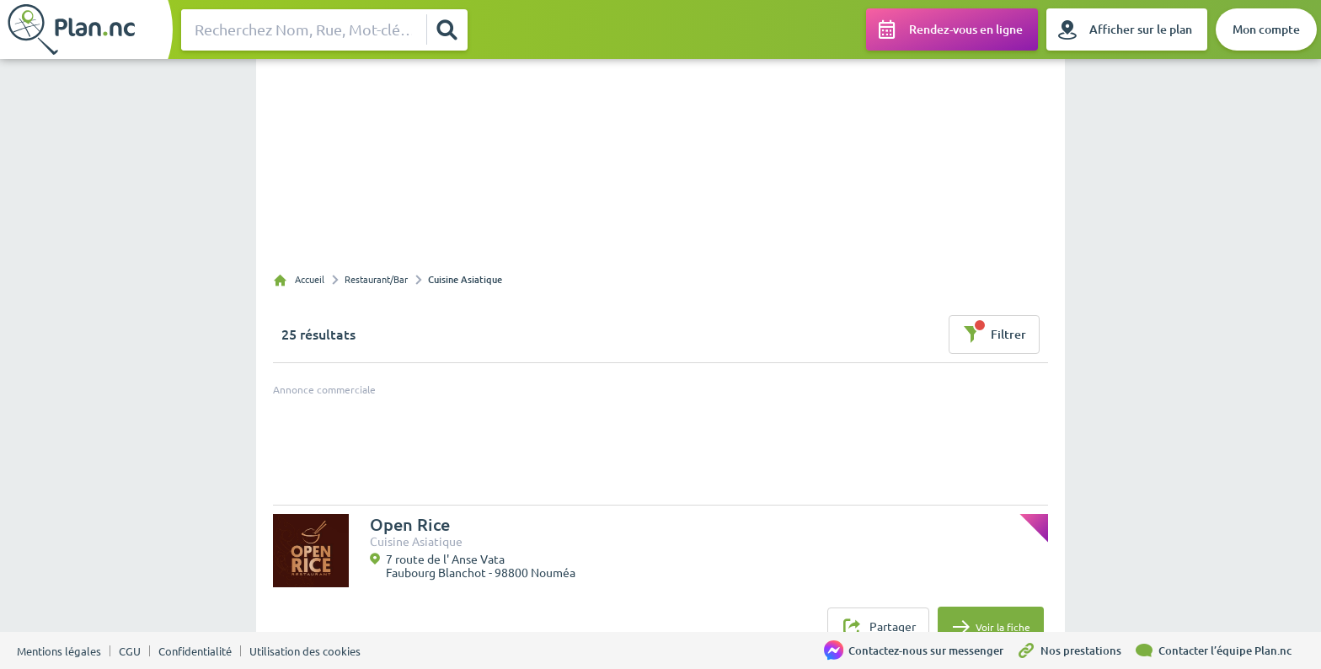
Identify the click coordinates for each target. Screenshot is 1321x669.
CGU (130, 651)
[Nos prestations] (1075, 650)
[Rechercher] (446, 29)
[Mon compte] (1266, 29)
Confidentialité (195, 651)
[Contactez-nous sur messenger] (920, 650)
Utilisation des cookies (305, 651)
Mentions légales (59, 651)
